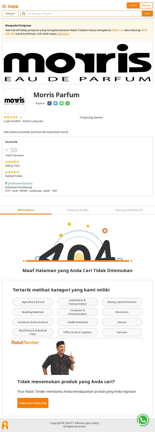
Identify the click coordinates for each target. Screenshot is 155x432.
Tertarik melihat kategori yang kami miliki (61, 290)
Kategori (10, 13)
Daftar (133, 5)
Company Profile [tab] (77, 210)
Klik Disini (63, 33)
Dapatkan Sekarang (32, 403)
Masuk (146, 5)
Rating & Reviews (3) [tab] (129, 210)
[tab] (26, 210)
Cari (147, 13)
